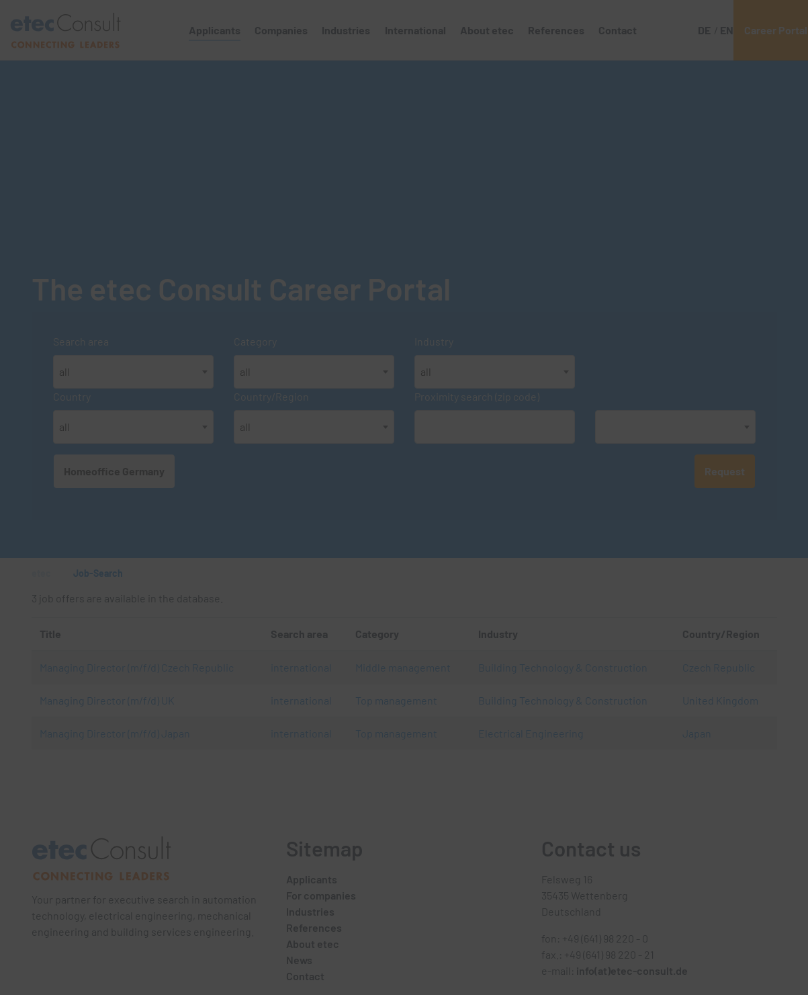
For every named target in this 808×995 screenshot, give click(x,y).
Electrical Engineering (531, 733)
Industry (433, 341)
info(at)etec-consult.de (632, 970)
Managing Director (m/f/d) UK (107, 700)
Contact (305, 975)
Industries (310, 911)
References (314, 927)
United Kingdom (720, 700)
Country (72, 396)
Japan (696, 733)
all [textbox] (64, 371)
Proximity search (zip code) (476, 396)
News (299, 959)
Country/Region (271, 396)
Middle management (403, 667)
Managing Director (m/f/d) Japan (115, 733)
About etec (312, 943)
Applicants (311, 879)
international (301, 667)
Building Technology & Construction (562, 667)
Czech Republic (718, 667)
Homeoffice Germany (114, 471)
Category (255, 341)
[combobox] (133, 372)
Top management (396, 700)
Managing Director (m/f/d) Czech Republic (137, 667)
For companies (321, 895)
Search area (81, 341)
